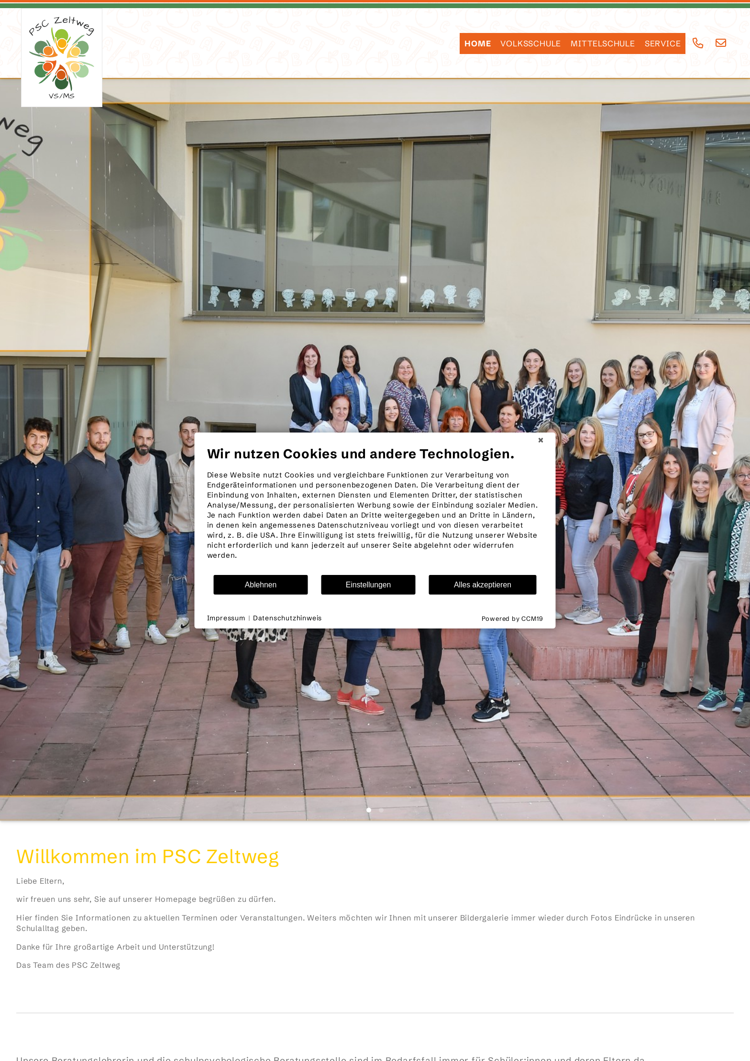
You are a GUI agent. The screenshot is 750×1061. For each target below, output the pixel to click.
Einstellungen (368, 585)
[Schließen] (541, 440)
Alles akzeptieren (482, 585)
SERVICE (663, 43)
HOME (477, 43)
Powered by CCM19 (512, 618)
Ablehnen (261, 585)
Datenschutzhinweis (287, 618)
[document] (375, 510)
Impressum (226, 618)
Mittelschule (603, 43)
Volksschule (530, 43)
